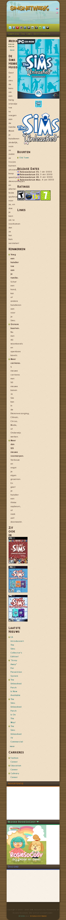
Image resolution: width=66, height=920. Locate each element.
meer (12, 50)
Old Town (24, 157)
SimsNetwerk (30, 8)
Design (22, 916)
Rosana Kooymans (38, 916)
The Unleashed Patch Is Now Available (16, 687)
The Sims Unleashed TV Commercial (17, 734)
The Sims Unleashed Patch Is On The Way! (16, 711)
